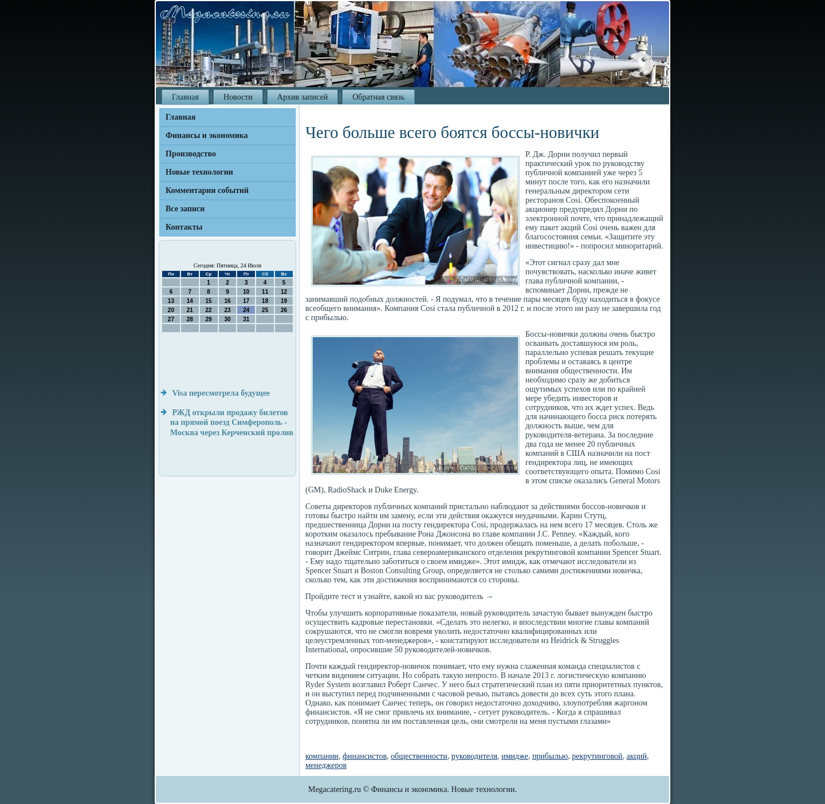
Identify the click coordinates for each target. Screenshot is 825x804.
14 (190, 301)
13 (171, 301)
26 (284, 310)
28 (190, 319)
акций (637, 756)
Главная (185, 97)
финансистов (365, 756)
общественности (419, 756)
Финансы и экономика (207, 135)
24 (246, 310)
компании (322, 756)
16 (227, 301)
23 (227, 310)
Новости (238, 97)
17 (246, 301)
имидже (514, 756)
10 (246, 292)
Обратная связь (378, 97)
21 (190, 310)
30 (227, 319)
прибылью (550, 756)
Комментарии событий (207, 190)
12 (284, 292)
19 (284, 301)
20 (171, 310)
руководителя (474, 756)
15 (209, 301)
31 (246, 319)
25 (265, 310)
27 (171, 319)
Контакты (184, 227)
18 (265, 301)
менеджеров (326, 765)
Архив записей (302, 97)
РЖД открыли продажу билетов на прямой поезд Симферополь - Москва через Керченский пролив (231, 422)
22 (209, 310)
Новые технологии (199, 172)
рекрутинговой (597, 756)
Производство (191, 153)
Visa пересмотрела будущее (221, 393)
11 (265, 292)
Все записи (185, 208)
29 (209, 319)
